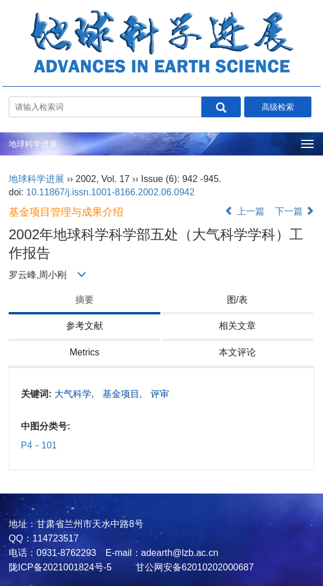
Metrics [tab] (84, 352)
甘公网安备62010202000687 (193, 567)
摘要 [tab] (84, 300)
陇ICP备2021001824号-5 (60, 567)
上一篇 (244, 211)
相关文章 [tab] (237, 326)
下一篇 (294, 211)
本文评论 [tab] (237, 352)
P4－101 (39, 445)
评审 (160, 394)
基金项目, (123, 394)
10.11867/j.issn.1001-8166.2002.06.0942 (110, 192)
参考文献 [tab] (84, 326)
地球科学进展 (33, 144)
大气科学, (75, 394)
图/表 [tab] (237, 300)
